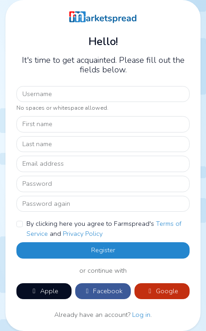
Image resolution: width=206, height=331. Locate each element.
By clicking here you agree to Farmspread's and (103, 228)
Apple (44, 290)
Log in (141, 314)
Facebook (103, 290)
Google (162, 290)
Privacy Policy (83, 233)
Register (103, 250)
